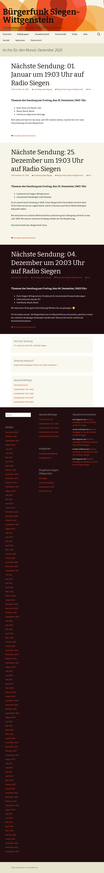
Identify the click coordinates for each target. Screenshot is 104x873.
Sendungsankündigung (43, 89)
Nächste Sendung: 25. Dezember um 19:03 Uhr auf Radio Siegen (47, 160)
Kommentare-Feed (46, 487)
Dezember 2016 (11, 793)
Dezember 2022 (11, 512)
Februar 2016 (10, 835)
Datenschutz (36, 40)
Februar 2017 (10, 784)
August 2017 (10, 759)
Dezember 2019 (11, 650)
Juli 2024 (8, 495)
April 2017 (9, 776)
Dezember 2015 (11, 843)
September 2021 (12, 570)
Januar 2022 (10, 558)
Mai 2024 (8, 499)
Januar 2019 (10, 696)
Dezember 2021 (11, 562)
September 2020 (12, 616)
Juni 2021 (9, 579)
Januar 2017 (10, 788)
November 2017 (11, 746)
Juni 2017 (9, 767)
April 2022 (9, 545)
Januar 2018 (10, 738)
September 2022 (12, 524)
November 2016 (11, 797)
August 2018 (10, 717)
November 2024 (11, 478)
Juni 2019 (9, 675)
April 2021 (9, 587)
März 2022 (9, 549)
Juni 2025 (9, 453)
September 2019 (12, 663)
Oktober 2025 (11, 436)
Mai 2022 (8, 541)
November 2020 (11, 608)
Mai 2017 (8, 772)
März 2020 (9, 637)
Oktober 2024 (11, 482)
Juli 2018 (8, 721)
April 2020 (9, 633)
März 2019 (9, 688)
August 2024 (10, 491)
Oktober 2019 (11, 658)
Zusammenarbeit (42, 34)
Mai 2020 (8, 629)
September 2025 (12, 440)
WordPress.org (45, 491)
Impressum (20, 40)
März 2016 (9, 830)
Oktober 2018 (11, 709)
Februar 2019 (10, 692)
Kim (89, 89)
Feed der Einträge (46, 482)
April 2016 (9, 826)
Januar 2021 (10, 600)
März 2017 (9, 780)
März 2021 (9, 591)
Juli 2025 (8, 449)
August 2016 (10, 809)
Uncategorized (45, 458)
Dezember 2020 (11, 604)
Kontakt (6, 40)
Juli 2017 (8, 763)
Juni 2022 (9, 537)
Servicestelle (60, 34)
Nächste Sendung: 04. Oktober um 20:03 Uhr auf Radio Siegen (85, 462)
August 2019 (10, 667)
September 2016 (12, 805)
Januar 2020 (10, 646)
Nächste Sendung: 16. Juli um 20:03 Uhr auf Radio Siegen (85, 422)
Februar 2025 (10, 470)
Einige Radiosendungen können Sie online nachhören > (36, 365)
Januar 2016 (10, 839)
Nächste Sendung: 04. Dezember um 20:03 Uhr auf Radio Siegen (47, 262)
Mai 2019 (8, 679)
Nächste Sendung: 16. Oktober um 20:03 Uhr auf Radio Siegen (85, 442)
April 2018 (9, 730)
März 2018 (9, 734)
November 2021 (11, 566)
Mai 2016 (8, 822)
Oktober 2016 (11, 801)
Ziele (85, 34)
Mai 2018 (8, 725)
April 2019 (9, 684)
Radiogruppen (23, 34)
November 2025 (11, 432)
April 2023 (9, 503)
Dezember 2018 (11, 700)
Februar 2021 (10, 595)
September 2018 (12, 713)
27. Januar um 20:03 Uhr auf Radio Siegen (30, 345)
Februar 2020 (10, 642)
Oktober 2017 (11, 751)
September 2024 (12, 486)
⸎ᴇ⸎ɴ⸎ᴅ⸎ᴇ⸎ (21, 385)
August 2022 (10, 528)
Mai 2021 (8, 583)
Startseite (7, 34)
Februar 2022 (10, 554)
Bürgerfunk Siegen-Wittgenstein (70, 89)
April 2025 (9, 461)
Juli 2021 (8, 575)
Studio (74, 34)
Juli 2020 (8, 621)
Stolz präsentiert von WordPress (24, 867)
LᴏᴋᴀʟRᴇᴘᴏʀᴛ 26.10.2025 (24, 397)
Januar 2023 (10, 507)
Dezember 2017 (11, 742)
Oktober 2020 (11, 612)
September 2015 (12, 851)
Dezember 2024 (11, 474)
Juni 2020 (9, 625)
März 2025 (9, 465)
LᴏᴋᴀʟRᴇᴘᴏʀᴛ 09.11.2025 (24, 393)
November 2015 (11, 847)
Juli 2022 (8, 533)
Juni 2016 (9, 818)
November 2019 (11, 654)
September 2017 (12, 755)
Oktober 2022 (11, 520)
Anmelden (43, 478)
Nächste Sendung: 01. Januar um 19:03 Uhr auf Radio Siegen (47, 74)
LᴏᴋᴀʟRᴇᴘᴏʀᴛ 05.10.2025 (24, 402)
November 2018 (11, 705)
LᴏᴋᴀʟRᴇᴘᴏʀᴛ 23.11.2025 (24, 389)
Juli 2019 (8, 671)
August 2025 (10, 445)
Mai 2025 (8, 457)
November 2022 (11, 516)
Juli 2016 (8, 814)
